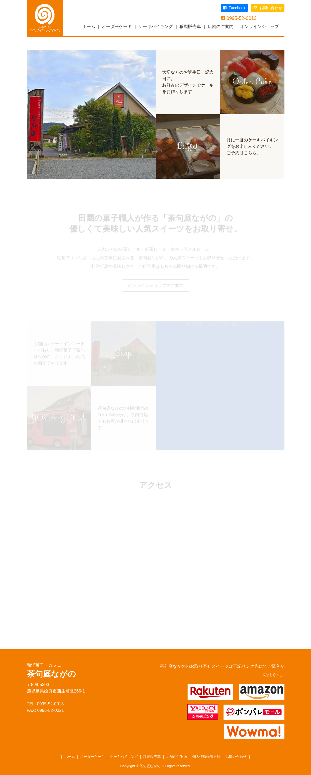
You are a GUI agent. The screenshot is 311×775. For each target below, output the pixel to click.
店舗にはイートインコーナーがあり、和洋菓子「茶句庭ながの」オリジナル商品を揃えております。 (59, 354)
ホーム (88, 26)
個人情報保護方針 (206, 757)
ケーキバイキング (155, 26)
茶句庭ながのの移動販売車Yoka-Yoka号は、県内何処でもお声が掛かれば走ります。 (123, 418)
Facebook (234, 8)
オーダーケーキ (117, 26)
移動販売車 (190, 26)
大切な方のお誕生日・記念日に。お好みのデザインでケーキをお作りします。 (188, 82)
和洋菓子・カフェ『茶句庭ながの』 (220, 325)
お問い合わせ (268, 8)
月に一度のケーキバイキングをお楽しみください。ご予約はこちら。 (252, 146)
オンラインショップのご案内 (156, 286)
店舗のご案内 (220, 26)
